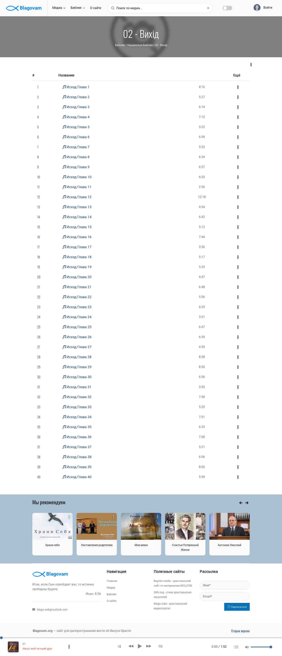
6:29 (202, 307)
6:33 (202, 427)
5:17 (202, 257)
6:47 (202, 327)
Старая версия (240, 631)
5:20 (202, 407)
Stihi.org (159, 592)
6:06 (202, 457)
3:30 (202, 387)
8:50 (202, 367)
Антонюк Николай (229, 545)
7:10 (202, 117)
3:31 (202, 317)
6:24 (202, 157)
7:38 (202, 397)
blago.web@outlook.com (50, 609)
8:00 (202, 467)
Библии (120, 45)
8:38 (202, 357)
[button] (119, 646)
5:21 (202, 447)
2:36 (202, 187)
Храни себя (52, 545)
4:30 (202, 347)
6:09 (202, 137)
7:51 (202, 417)
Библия (78, 8)
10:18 (202, 197)
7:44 (202, 237)
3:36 (202, 247)
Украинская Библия (140, 45)
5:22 (202, 127)
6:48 (202, 287)
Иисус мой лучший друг (37, 648)
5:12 (202, 227)
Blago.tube (160, 603)
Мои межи (141, 545)
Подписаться (237, 606)
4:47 (202, 277)
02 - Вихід (161, 45)
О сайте (95, 8)
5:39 (202, 477)
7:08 (202, 437)
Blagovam (24, 8)
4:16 (202, 87)
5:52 (202, 147)
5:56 (202, 297)
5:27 (202, 97)
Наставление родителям (96, 545)
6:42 (202, 217)
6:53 (202, 177)
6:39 (202, 337)
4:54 (202, 207)
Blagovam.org (42, 631)
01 (24, 643)
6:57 (202, 167)
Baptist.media (162, 580)
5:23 (202, 267)
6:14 (202, 107)
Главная (112, 580)
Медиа (58, 8)
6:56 (202, 377)
